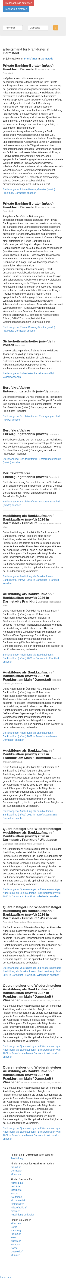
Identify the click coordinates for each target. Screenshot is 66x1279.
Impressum (6, 1277)
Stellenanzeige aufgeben (18, 3)
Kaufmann (16, 1197)
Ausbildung (17, 1158)
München (16, 1174)
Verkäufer (16, 1186)
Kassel (14, 1248)
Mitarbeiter (16, 1190)
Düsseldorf (17, 1251)
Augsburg (16, 1241)
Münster (15, 1255)
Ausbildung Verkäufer (22, 1214)
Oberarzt (15, 1211)
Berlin (14, 1227)
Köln (13, 1237)
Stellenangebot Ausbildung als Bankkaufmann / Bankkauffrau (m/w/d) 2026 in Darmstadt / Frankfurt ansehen (31, 580)
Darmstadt (16, 1170)
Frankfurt (16, 1167)
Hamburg (16, 1230)
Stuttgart (15, 1244)
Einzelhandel (18, 1200)
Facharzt (15, 1193)
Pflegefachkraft (19, 1207)
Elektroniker (17, 1204)
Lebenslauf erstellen (16, 9)
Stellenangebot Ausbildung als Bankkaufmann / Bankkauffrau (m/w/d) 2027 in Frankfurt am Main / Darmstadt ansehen (30, 736)
